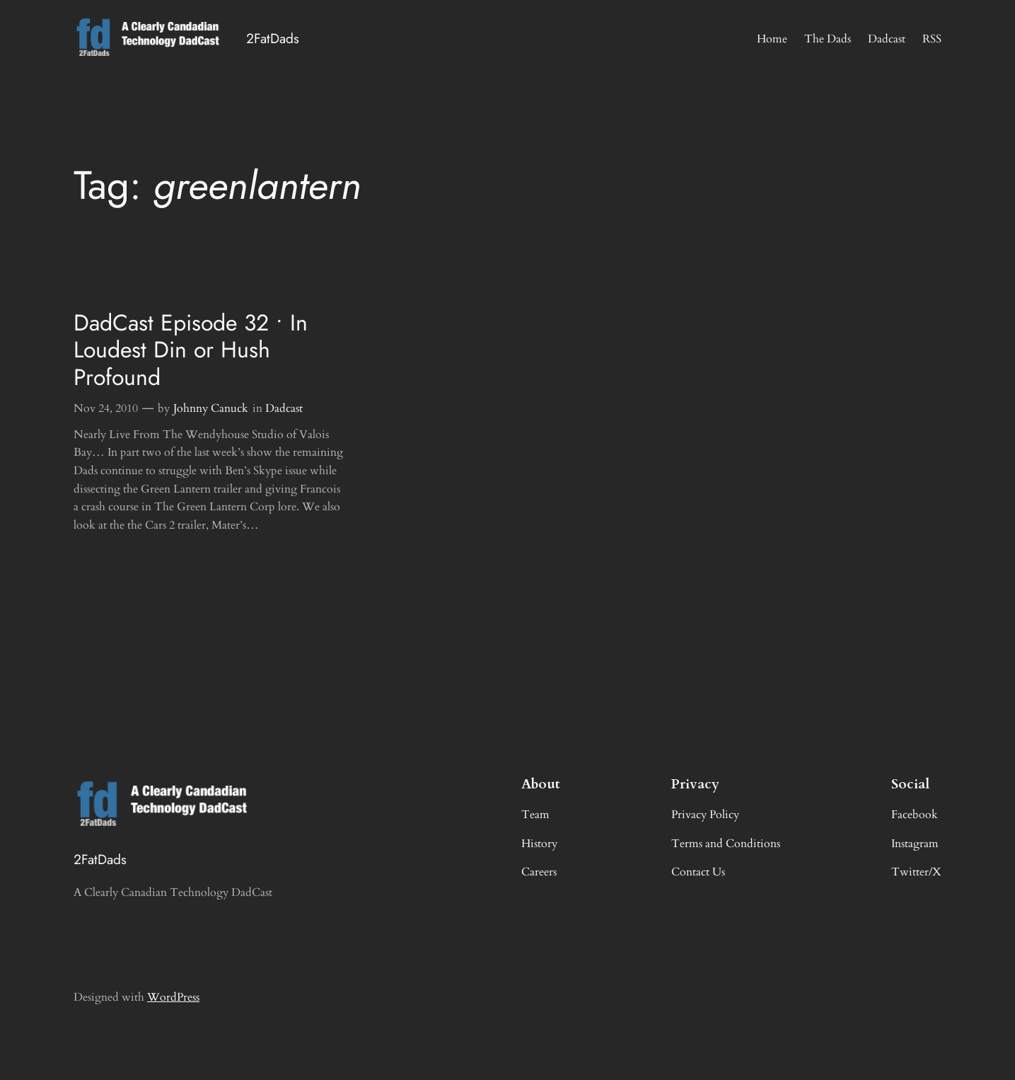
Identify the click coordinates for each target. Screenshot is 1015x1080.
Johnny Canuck (210, 408)
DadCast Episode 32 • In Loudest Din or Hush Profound (191, 350)
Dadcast (284, 408)
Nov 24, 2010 (106, 408)
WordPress (173, 997)
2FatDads (272, 38)
